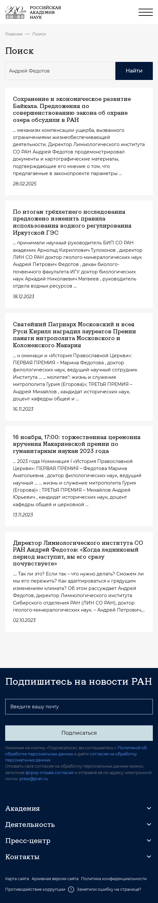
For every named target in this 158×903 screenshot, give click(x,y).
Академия (22, 808)
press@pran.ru (33, 778)
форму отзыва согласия (49, 772)
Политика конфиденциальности (114, 879)
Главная (14, 33)
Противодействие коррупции (35, 889)
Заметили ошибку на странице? (104, 889)
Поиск (39, 33)
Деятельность (30, 824)
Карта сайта (17, 879)
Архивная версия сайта (55, 879)
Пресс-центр (27, 840)
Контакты (22, 856)
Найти (134, 71)
